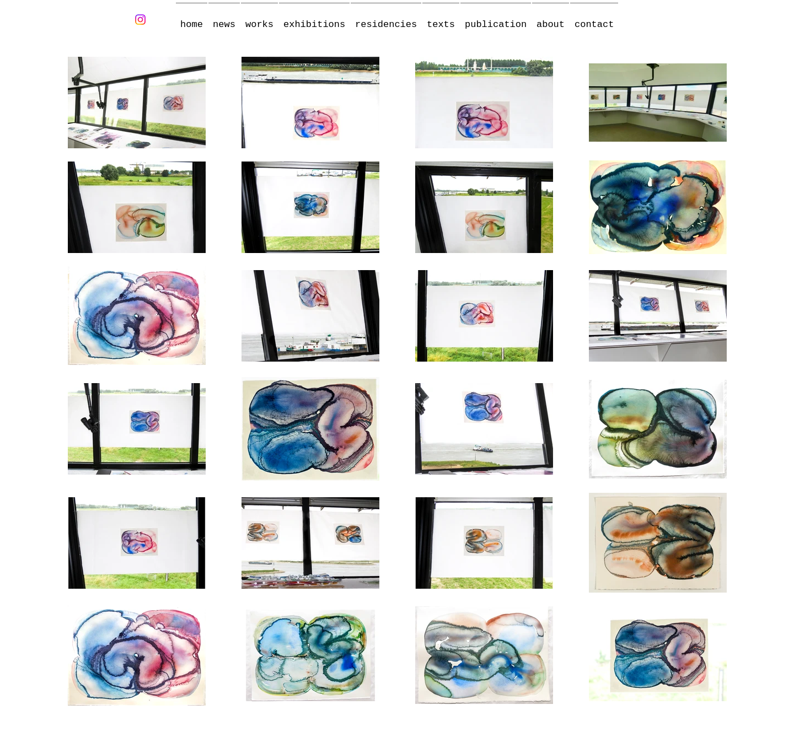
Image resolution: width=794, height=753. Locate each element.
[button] (259, 19)
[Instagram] (140, 19)
